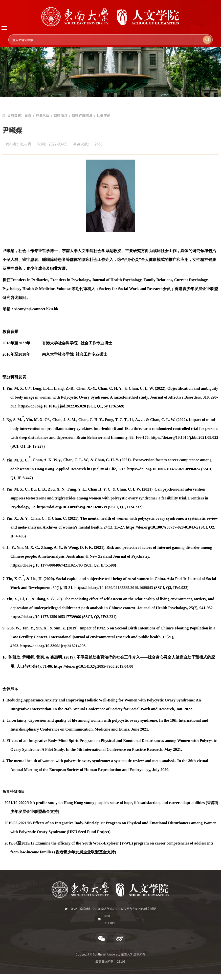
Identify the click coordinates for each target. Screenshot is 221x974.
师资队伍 (42, 115)
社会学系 (103, 115)
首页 (27, 115)
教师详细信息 (82, 115)
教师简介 (60, 115)
